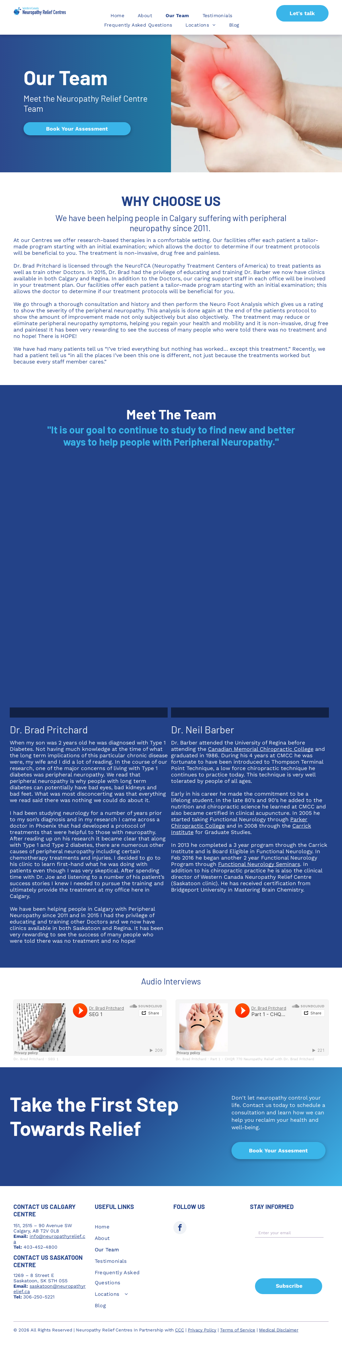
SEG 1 (53, 1059)
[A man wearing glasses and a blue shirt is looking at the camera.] (250, 589)
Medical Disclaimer (278, 1329)
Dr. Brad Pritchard (28, 1059)
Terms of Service (237, 1329)
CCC (179, 1329)
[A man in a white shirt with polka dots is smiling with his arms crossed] (89, 589)
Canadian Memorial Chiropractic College (260, 749)
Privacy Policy (202, 1329)
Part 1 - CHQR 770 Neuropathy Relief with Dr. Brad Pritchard (262, 1059)
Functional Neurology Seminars (259, 864)
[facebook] (179, 1228)
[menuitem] (117, 15)
